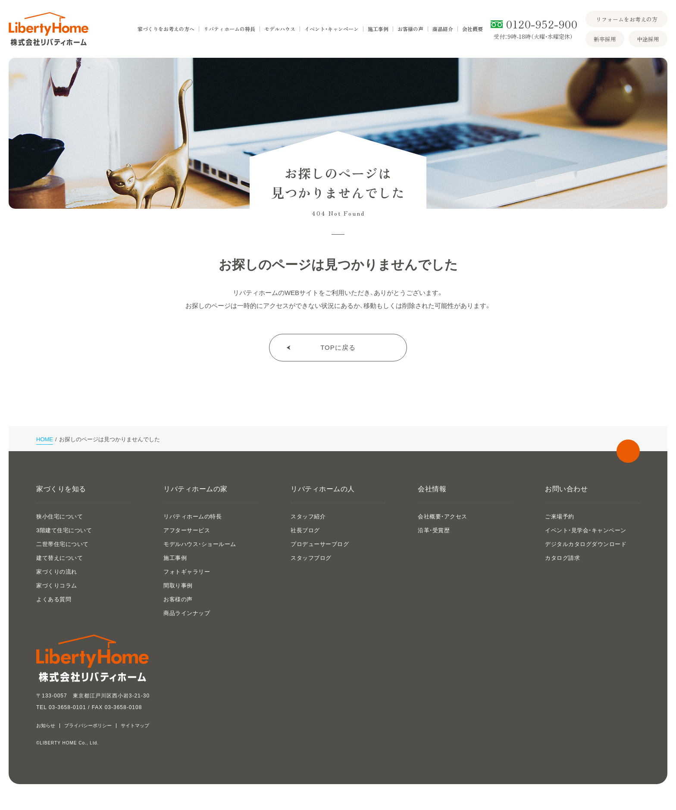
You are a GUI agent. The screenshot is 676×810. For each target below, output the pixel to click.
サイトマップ (135, 725)
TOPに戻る (338, 347)
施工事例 (378, 28)
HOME (44, 439)
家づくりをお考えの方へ (166, 28)
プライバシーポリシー (88, 725)
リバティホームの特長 (229, 28)
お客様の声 (410, 28)
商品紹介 (442, 28)
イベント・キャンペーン (331, 28)
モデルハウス (279, 28)
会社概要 (472, 28)
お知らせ (45, 725)
